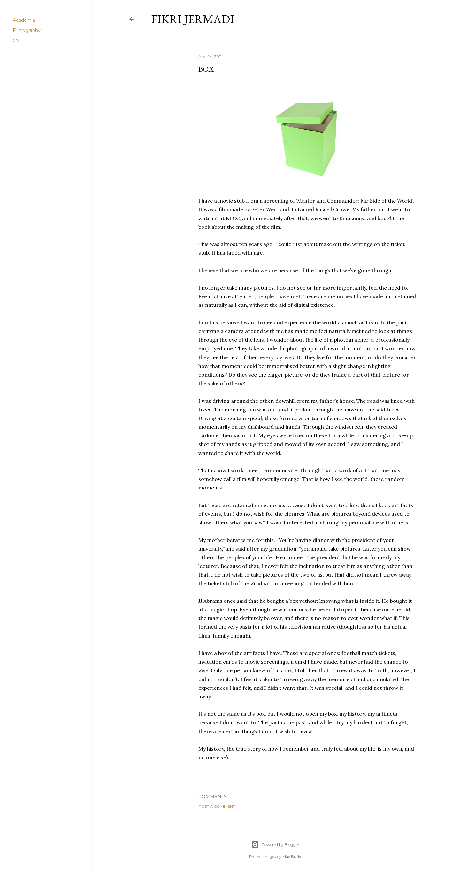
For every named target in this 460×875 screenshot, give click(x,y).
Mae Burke (292, 856)
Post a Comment (216, 806)
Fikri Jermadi (192, 19)
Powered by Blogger (275, 844)
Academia (24, 20)
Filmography (27, 30)
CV (16, 41)
